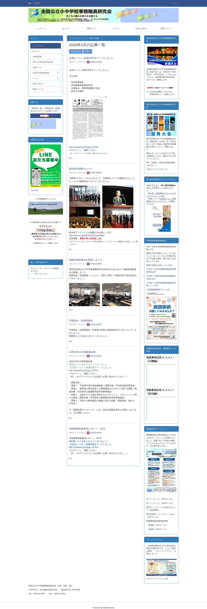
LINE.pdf (34, 190)
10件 (87, 51)
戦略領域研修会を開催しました (85, 260)
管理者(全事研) (94, 62)
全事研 (36, 3)
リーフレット (154, 499)
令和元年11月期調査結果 (82, 352)
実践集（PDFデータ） (158, 529)
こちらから (153, 92)
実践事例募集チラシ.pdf (158, 290)
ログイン (175, 3)
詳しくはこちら (41, 274)
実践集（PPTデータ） (158, 525)
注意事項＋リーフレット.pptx (161, 514)
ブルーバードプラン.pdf (158, 579)
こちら (165, 169)
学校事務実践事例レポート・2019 (87, 428)
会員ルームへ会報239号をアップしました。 (92, 58)
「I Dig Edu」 (46, 230)
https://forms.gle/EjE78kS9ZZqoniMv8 (87, 235)
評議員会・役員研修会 (81, 320)
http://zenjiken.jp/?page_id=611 (83, 370)
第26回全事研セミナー (81, 168)
